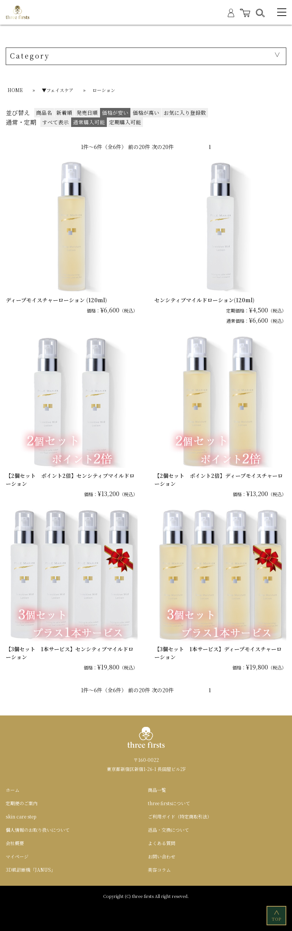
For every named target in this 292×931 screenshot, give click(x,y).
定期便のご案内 (22, 803)
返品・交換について (168, 829)
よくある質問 (161, 843)
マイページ (17, 856)
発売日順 (87, 112)
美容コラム (159, 869)
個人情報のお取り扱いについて (38, 829)
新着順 (64, 112)
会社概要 (15, 843)
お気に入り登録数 (184, 112)
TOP (277, 915)
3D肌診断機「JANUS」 (31, 869)
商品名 (44, 112)
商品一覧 (157, 790)
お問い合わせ (161, 856)
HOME (15, 90)
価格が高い (146, 112)
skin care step (21, 816)
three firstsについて (169, 803)
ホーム (12, 790)
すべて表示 (55, 122)
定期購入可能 (125, 122)
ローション (103, 90)
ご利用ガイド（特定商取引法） (180, 816)
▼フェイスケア (57, 90)
